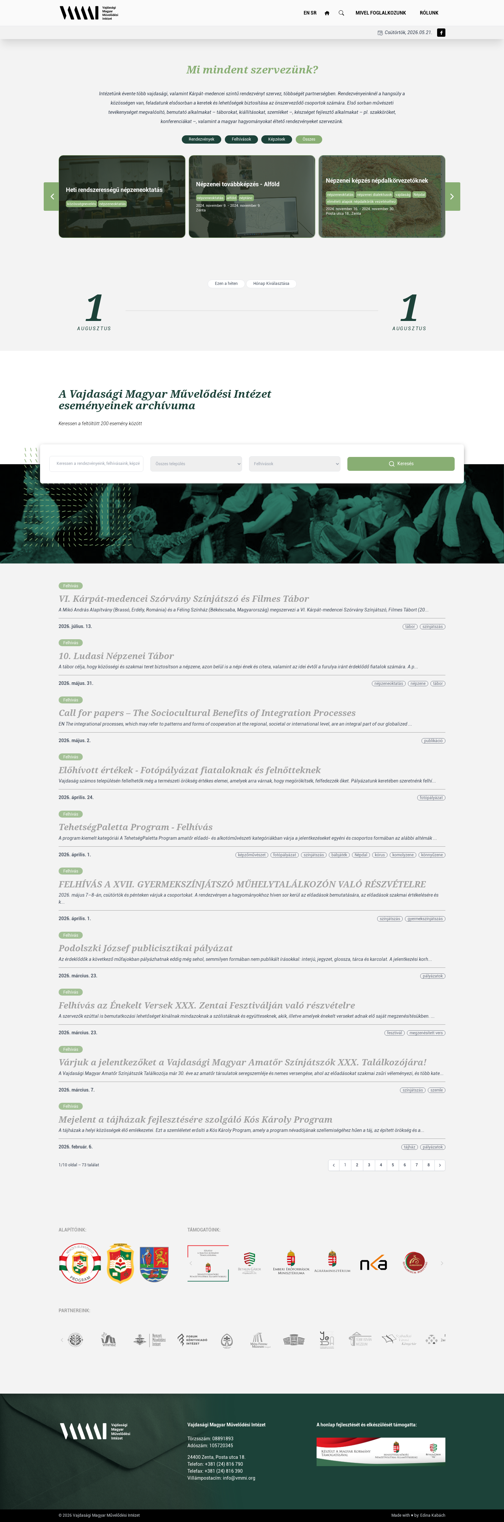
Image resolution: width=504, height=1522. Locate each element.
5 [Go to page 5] (393, 1165)
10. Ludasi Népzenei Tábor (116, 656)
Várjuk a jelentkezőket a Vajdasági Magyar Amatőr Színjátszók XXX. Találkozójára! (243, 1062)
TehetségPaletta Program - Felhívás (136, 827)
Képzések (276, 139)
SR (314, 13)
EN (307, 13)
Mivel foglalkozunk (381, 13)
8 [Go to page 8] (429, 1165)
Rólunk (429, 13)
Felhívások (241, 139)
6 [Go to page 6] (405, 1165)
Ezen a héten (226, 283)
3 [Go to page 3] (369, 1165)
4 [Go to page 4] (381, 1165)
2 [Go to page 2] (357, 1165)
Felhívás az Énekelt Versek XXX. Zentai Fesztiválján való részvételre (207, 1005)
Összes (309, 139)
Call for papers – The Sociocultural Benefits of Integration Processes (207, 713)
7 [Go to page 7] (417, 1165)
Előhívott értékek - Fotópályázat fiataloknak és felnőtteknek (190, 770)
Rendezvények (201, 139)
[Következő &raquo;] (440, 1165)
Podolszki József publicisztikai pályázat (146, 948)
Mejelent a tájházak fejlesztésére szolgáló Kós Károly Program (195, 1119)
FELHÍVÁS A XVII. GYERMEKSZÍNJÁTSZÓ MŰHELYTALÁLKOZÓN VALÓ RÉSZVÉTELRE (242, 884)
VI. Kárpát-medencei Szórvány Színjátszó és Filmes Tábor (184, 599)
